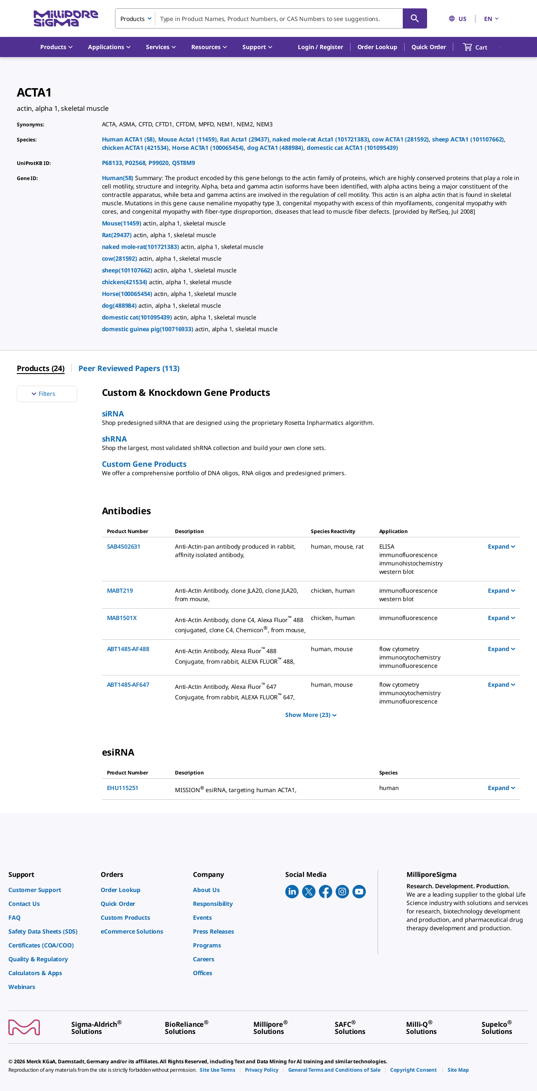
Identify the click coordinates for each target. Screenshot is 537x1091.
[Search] (415, 18)
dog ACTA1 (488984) (275, 148)
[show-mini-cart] (482, 47)
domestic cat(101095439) (138, 317)
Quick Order (429, 47)
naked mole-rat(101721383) (141, 247)
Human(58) (118, 178)
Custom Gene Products (144, 464)
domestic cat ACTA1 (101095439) (352, 148)
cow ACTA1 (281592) (400, 139)
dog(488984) (120, 305)
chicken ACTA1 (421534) (135, 148)
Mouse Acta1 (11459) (187, 139)
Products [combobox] (132, 19)
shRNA (114, 439)
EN (492, 19)
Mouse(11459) (122, 223)
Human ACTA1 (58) (128, 139)
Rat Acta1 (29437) (244, 139)
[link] (50, 889)
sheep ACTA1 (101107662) (468, 139)
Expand (501, 546)
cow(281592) (120, 258)
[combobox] (271, 18)
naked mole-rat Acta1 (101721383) (320, 139)
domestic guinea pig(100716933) (148, 329)
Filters (42, 393)
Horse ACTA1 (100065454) (208, 148)
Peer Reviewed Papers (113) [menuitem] (129, 368)
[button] (320, 47)
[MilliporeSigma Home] (66, 18)
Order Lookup (377, 47)
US (457, 19)
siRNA (113, 413)
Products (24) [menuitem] (41, 368)
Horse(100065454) (128, 294)
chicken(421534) (125, 282)
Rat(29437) (117, 235)
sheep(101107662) (128, 270)
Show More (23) (310, 715)
